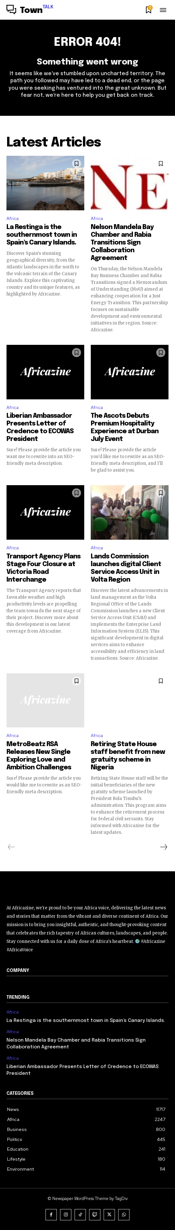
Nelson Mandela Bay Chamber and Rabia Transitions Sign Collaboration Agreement (122, 243)
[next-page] (163, 847)
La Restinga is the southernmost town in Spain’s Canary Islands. (41, 235)
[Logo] (30, 10)
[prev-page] (11, 847)
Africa (12, 218)
